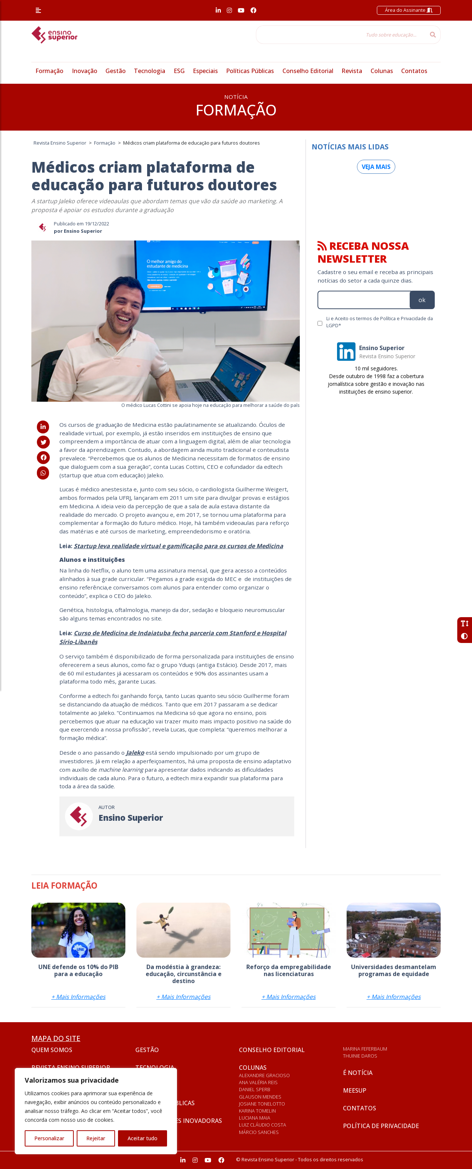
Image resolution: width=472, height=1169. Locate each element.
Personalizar (49, 1138)
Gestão (115, 71)
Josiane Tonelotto (262, 1103)
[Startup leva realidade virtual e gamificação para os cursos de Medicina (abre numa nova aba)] (178, 546)
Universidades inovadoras (178, 1121)
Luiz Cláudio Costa (262, 1124)
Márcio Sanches (259, 1132)
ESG (179, 71)
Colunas (382, 71)
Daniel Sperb (254, 1089)
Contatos (414, 71)
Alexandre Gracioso (264, 1075)
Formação (49, 71)
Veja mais (376, 167)
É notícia (357, 1073)
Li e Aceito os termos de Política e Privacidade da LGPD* (379, 322)
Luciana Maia (254, 1117)
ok (422, 300)
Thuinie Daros (360, 1055)
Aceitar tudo (142, 1138)
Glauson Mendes (260, 1096)
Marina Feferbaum (365, 1048)
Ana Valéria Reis (258, 1082)
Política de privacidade (381, 1126)
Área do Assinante (409, 10)
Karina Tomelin (257, 1110)
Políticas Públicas (250, 71)
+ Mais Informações (78, 997)
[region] (96, 1111)
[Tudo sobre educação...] (341, 34)
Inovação (84, 71)
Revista (351, 71)
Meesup (354, 1090)
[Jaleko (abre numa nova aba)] (135, 752)
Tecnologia (149, 71)
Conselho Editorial (307, 71)
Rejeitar (95, 1138)
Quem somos (51, 1050)
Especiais (205, 71)
